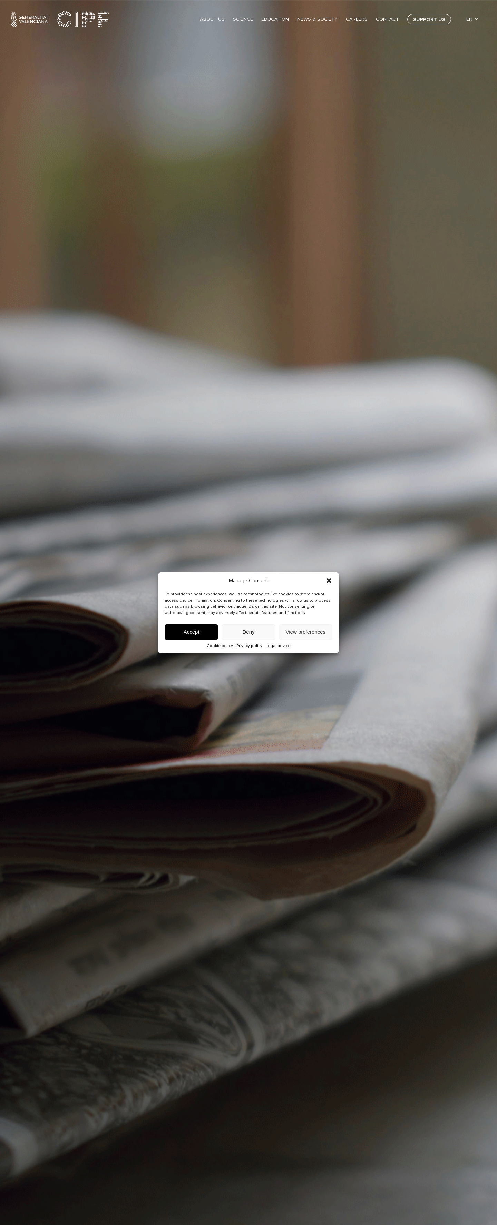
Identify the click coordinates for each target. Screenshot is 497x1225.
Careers (357, 19)
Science (243, 19)
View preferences (306, 632)
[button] (328, 580)
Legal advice (278, 645)
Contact (387, 19)
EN (469, 19)
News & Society (317, 19)
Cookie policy (220, 645)
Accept (191, 632)
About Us (212, 19)
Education (275, 19)
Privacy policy (249, 645)
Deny (248, 632)
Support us (429, 19)
